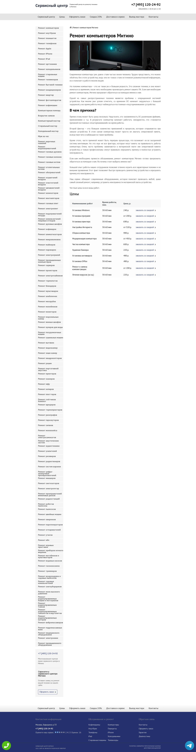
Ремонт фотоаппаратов (49, 100)
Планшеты (112, 728)
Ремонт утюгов (45, 535)
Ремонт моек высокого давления (49, 592)
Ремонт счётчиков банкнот (47, 400)
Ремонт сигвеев (45, 425)
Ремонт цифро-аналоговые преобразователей (47, 472)
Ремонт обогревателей (49, 172)
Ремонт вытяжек (46, 342)
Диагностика (144, 736)
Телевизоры (113, 740)
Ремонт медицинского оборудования (48, 634)
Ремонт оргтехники (47, 64)
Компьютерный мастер (49, 120)
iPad (90, 736)
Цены (62, 16)
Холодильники (114, 736)
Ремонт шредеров (46, 404)
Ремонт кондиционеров (49, 90)
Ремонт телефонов (47, 43)
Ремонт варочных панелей (46, 142)
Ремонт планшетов (47, 38)
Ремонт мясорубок (47, 301)
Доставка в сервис (115, 16)
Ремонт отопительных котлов (49, 168)
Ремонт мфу (44, 384)
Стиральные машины (97, 740)
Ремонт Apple (44, 48)
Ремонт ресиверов (47, 456)
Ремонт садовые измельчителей (46, 582)
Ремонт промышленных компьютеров (49, 261)
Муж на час (43, 136)
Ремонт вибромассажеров (50, 622)
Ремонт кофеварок (47, 229)
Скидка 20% (96, 16)
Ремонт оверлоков (47, 519)
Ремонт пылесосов (47, 509)
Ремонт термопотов (48, 280)
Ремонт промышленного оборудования (49, 644)
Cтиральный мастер (47, 126)
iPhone (111, 732)
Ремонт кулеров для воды (50, 327)
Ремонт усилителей (47, 451)
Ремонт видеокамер (48, 348)
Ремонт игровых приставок (46, 546)
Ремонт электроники (48, 638)
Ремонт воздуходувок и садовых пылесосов (49, 577)
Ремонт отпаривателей (49, 529)
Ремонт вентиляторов (48, 198)
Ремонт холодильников (49, 69)
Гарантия (142, 732)
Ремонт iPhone (45, 53)
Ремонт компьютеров (48, 28)
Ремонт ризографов (47, 415)
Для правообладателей (152, 748)
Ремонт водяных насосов (50, 560)
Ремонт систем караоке (49, 466)
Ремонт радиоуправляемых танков (47, 604)
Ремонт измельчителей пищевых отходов (49, 220)
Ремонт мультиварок (48, 291)
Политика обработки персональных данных (145, 746)
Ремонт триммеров (47, 571)
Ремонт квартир (46, 95)
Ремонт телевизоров (48, 79)
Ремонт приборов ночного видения (50, 551)
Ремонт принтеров (47, 373)
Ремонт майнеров (46, 244)
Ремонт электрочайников (50, 275)
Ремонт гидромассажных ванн (50, 628)
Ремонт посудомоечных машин (49, 333)
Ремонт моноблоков (47, 306)
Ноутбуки (92, 728)
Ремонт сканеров (46, 378)
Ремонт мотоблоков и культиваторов (48, 556)
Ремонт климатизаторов (50, 234)
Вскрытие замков (46, 115)
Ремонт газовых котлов (49, 162)
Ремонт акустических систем (48, 441)
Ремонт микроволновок (49, 239)
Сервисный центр (46, 16)
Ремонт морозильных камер (48, 318)
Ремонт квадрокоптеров (50, 358)
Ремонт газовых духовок (50, 151)
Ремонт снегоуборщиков (50, 586)
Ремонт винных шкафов (49, 322)
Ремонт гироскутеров (48, 420)
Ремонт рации (45, 363)
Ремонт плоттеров (47, 394)
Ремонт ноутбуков (47, 33)
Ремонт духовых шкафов (50, 224)
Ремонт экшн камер (47, 353)
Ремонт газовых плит (48, 203)
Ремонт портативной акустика (48, 369)
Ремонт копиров (46, 389)
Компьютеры (113, 724)
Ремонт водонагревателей (47, 147)
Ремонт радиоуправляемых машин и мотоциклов (48, 598)
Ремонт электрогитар (48, 488)
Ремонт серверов (46, 265)
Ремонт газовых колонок (50, 157)
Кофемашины (94, 724)
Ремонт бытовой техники (50, 84)
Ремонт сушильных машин (50, 337)
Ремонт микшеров (46, 478)
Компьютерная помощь (49, 110)
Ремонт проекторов (47, 270)
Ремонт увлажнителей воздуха (48, 189)
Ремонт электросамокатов (47, 436)
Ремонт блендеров (47, 286)
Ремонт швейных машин (49, 514)
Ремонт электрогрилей (49, 255)
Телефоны (92, 732)
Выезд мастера (136, 16)
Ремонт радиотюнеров (49, 461)
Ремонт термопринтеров (50, 409)
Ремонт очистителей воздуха (48, 183)
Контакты (153, 16)
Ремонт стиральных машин (47, 75)
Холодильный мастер (48, 131)
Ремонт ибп (43, 540)
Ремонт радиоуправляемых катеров (47, 617)
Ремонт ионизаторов (48, 193)
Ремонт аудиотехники (48, 446)
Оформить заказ (77, 16)
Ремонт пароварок (47, 249)
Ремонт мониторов (47, 311)
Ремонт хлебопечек (47, 296)
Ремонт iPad (44, 59)
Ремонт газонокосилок (49, 566)
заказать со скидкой (145, 210)
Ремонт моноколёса (47, 430)
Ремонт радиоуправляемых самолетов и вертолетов (50, 610)
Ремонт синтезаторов (48, 483)
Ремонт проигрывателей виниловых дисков (50, 494)
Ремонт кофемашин (47, 105)
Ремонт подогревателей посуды (50, 214)
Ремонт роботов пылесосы (46, 505)
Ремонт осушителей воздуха (47, 178)
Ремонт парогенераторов (50, 524)
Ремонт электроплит (48, 208)
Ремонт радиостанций (49, 498)
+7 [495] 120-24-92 (146, 4)
